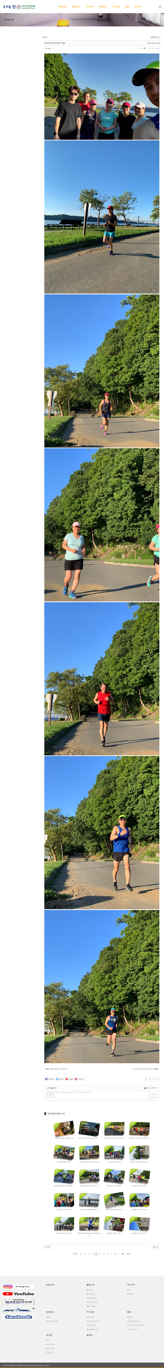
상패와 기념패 (91, 1302)
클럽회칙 (89, 1290)
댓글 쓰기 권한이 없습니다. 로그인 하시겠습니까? (73, 1092)
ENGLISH (62, 6)
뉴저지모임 (90, 1325)
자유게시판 (50, 1344)
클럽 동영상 (50, 1348)
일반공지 (130, 1294)
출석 (47, 1340)
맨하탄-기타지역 (92, 1321)
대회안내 (103, 6)
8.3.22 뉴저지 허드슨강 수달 (55, 43)
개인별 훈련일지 (133, 1321)
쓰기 (155, 1247)
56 (123, 1254)
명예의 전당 (90, 1298)
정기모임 (116, 6)
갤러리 (61, 19)
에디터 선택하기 (150, 1088)
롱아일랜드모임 (92, 1329)
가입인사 (49, 1352)
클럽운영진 (90, 1294)
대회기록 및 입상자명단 (136, 1325)
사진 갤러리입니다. (56, 1113)
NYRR (48, 1317)
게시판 (137, 6)
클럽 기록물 (90, 1306)
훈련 (127, 6)
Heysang (48, 48)
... (119, 1254)
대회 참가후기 (132, 1329)
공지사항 (89, 6)
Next (129, 1254)
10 (115, 1254)
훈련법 (129, 1317)
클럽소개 (76, 6)
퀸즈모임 (89, 1317)
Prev (75, 1254)
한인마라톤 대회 (52, 1321)
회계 (128, 1290)
